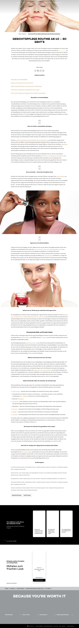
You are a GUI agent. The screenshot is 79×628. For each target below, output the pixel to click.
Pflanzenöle (21, 399)
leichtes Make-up (25, 337)
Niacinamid (15, 401)
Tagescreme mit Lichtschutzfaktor (42, 370)
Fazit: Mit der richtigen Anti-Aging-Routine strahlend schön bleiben (28, 93)
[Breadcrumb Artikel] (12, 588)
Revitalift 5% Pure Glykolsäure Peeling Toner (52, 155)
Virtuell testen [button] (48, 2)
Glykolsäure (64, 144)
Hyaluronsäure (16, 391)
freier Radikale (23, 396)
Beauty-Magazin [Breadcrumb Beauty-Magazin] (22, 34)
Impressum (63, 626)
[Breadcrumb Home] (6, 588)
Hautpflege (27, 495)
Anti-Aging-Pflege (26, 452)
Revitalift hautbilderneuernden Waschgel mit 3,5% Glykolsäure (31, 140)
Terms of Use (56, 626)
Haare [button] (28, 2)
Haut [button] (23, 2)
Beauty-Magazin (57, 2)
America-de (30, 626)
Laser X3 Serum (60, 176)
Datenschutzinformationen (48, 626)
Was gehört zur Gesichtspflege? (19, 79)
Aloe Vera (14, 409)
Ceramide (14, 414)
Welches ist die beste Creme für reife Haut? (22, 83)
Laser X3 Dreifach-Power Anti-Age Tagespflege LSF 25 (48, 249)
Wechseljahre (62, 50)
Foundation (44, 337)
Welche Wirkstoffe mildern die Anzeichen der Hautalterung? (26, 86)
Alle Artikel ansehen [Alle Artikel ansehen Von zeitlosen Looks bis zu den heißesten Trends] (11, 541)
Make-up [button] (18, 2)
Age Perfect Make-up (31, 343)
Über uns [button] (40, 2)
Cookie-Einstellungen (39, 626)
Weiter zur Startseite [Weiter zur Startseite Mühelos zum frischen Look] (12, 583)
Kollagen (14, 411)
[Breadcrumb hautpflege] (20, 588)
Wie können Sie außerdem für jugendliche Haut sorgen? (25, 89)
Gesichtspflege (16, 495)
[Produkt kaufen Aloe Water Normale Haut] (39, 580)
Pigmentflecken (48, 255)
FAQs (60, 626)
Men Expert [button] (33, 2)
